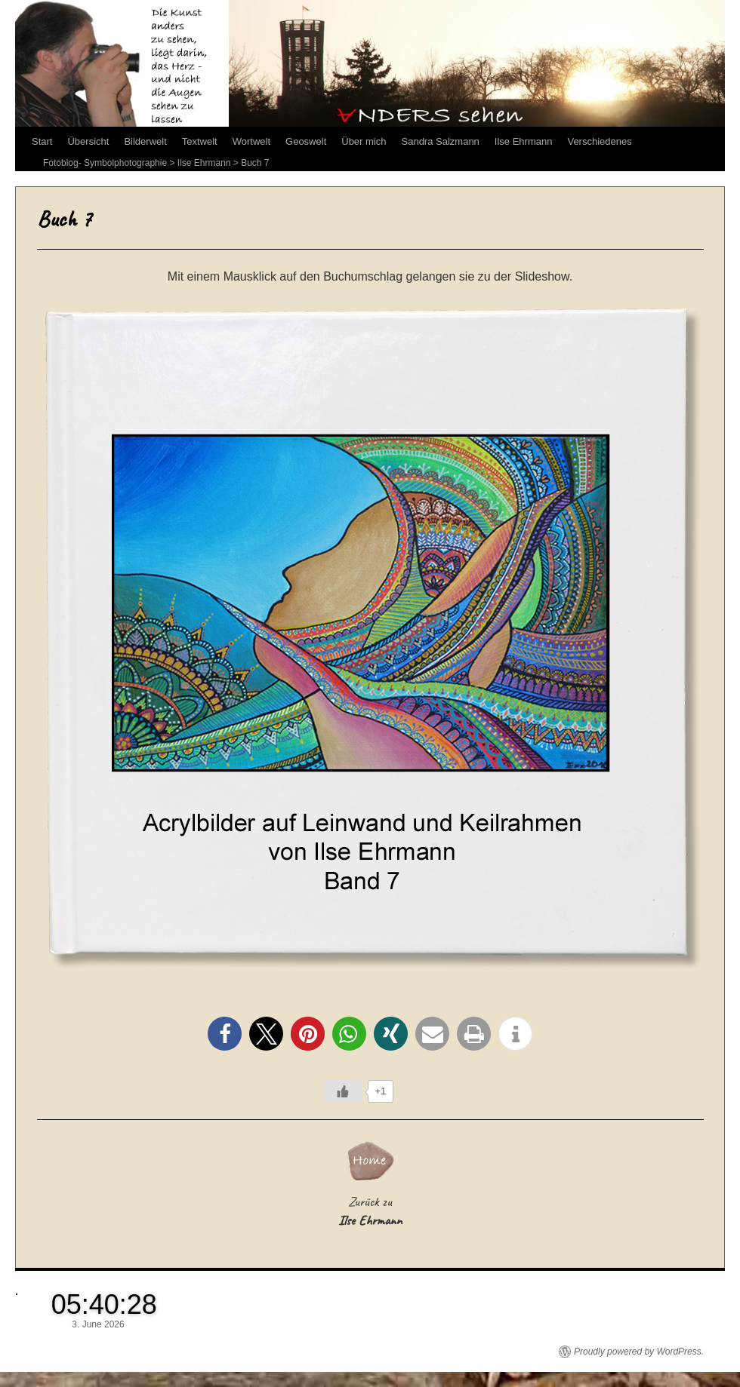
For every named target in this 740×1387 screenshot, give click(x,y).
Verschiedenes (599, 141)
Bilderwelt (145, 141)
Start (42, 141)
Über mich (363, 141)
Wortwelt (251, 141)
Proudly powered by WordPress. (639, 1351)
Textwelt (199, 141)
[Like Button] (343, 1091)
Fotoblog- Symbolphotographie (105, 163)
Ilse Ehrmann (524, 141)
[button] (225, 1034)
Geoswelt (305, 141)
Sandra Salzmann (440, 141)
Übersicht (88, 141)
